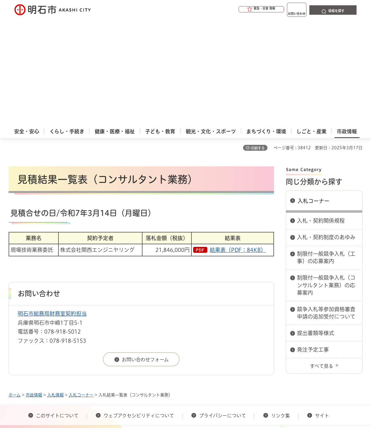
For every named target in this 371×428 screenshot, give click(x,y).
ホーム (15, 288)
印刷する (258, 41)
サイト (322, 309)
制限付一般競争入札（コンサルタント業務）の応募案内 (326, 178)
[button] (238, 9)
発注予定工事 (313, 243)
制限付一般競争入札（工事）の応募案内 (326, 151)
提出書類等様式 (315, 226)
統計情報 (203, 398)
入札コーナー (313, 94)
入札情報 (55, 288)
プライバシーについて (222, 309)
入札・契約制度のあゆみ (326, 130)
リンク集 (280, 309)
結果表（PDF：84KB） (238, 143)
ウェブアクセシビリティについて (139, 309)
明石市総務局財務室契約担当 (52, 207)
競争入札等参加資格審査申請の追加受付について (326, 206)
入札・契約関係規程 (321, 114)
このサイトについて (57, 309)
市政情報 (34, 288)
